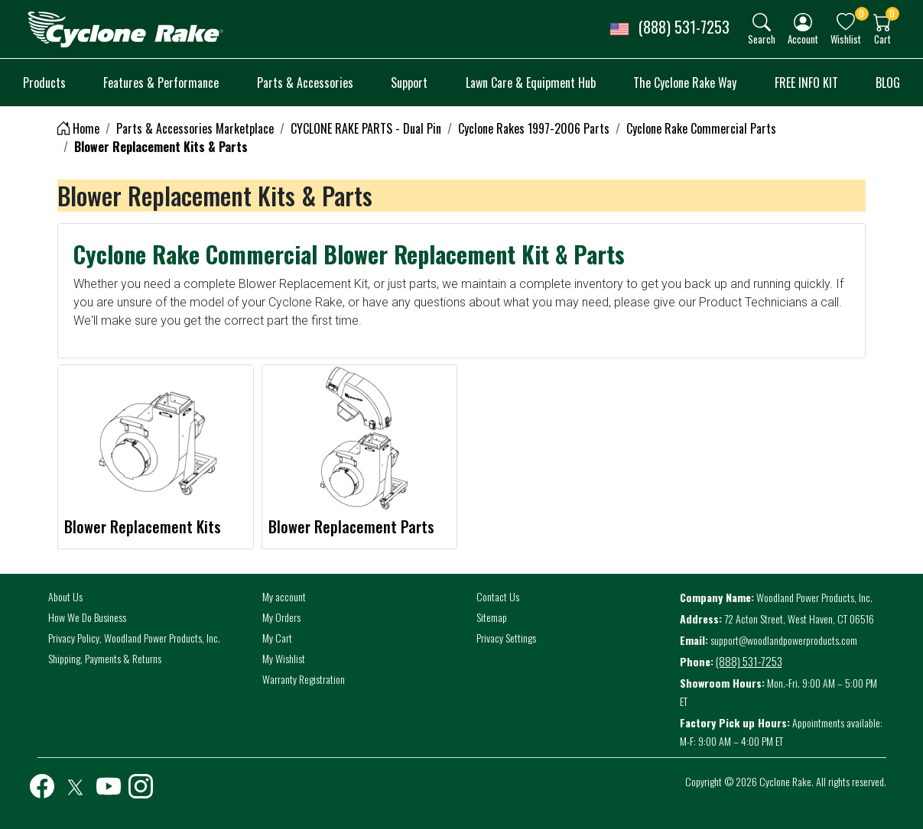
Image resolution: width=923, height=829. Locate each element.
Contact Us (497, 596)
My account (284, 596)
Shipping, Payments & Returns (104, 658)
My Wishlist (283, 658)
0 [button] (861, 13)
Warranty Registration (303, 679)
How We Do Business (87, 617)
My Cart (277, 638)
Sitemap (491, 617)
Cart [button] (882, 38)
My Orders (281, 617)
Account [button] (803, 38)
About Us (65, 596)
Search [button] (761, 38)
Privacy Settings (506, 638)
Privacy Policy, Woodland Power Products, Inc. (134, 638)
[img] (761, 22)
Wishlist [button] (845, 38)
